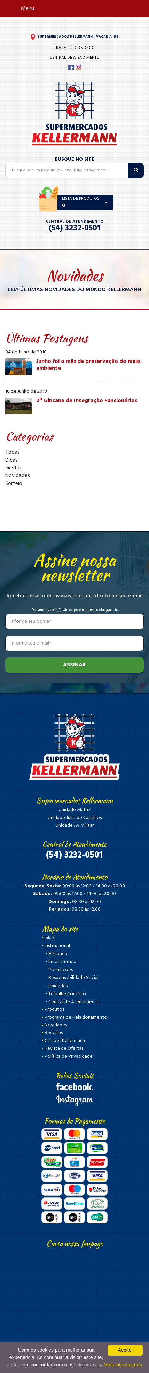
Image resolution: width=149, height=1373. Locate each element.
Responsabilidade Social (73, 978)
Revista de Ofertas (64, 1048)
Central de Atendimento (74, 58)
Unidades (58, 986)
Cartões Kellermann (65, 1041)
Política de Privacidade (69, 1056)
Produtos (54, 1010)
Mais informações (123, 1364)
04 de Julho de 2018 (26, 352)
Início (50, 938)
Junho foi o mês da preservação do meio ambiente (88, 365)
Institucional (57, 946)
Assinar (74, 665)
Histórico (58, 954)
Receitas (54, 1033)
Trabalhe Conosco (74, 48)
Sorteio (13, 483)
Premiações (60, 970)
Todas (12, 452)
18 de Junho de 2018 (26, 391)
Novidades (17, 475)
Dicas (11, 460)
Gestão (14, 467)
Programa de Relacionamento (76, 1018)
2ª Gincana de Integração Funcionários (86, 400)
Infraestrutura (62, 962)
